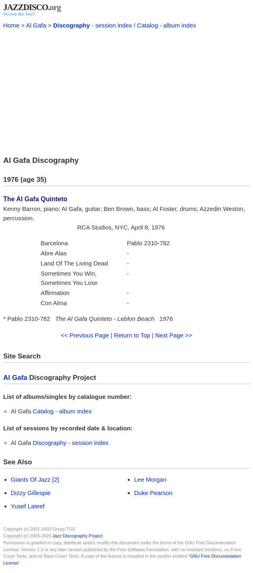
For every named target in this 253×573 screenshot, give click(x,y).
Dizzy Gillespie (31, 492)
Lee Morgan (150, 479)
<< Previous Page (85, 335)
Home (11, 25)
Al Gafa (36, 25)
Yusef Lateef (27, 506)
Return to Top (132, 335)
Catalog (147, 25)
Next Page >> (173, 335)
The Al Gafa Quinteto (35, 199)
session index (113, 25)
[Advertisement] (126, 91)
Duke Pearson (153, 492)
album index (179, 25)
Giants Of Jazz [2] (35, 479)
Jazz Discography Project (78, 535)
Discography (71, 25)
